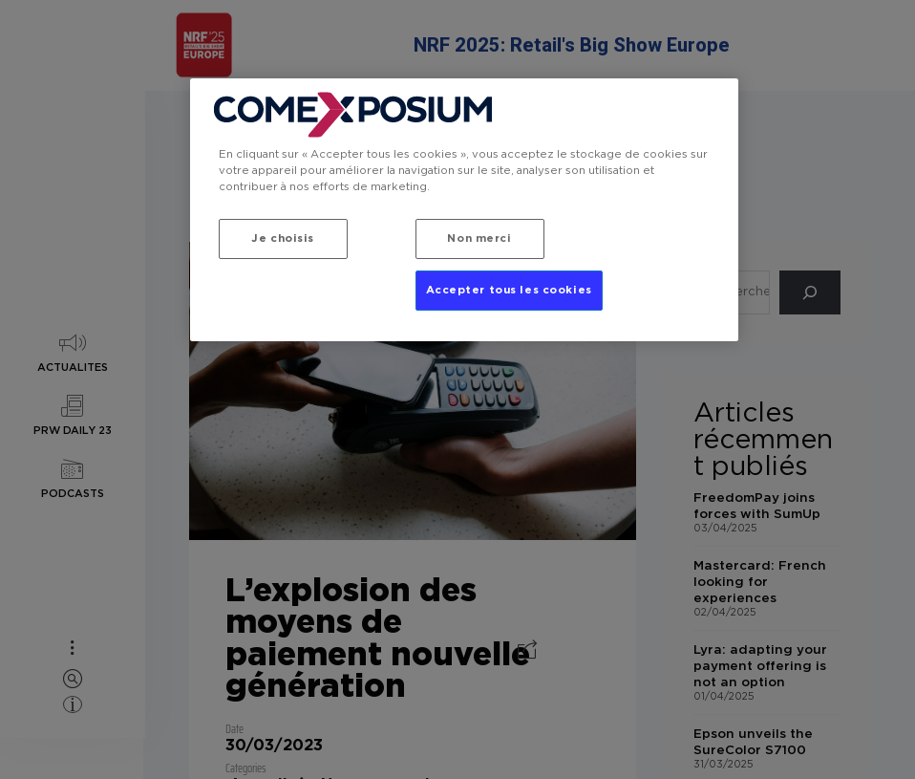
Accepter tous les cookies (509, 291)
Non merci (479, 238)
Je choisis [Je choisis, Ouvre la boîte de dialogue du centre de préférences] (282, 238)
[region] (464, 210)
